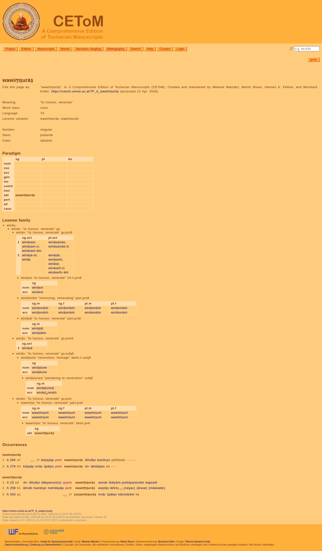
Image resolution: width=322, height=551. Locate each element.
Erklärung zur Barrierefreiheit (45, 544)
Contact (164, 49)
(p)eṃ (67, 482)
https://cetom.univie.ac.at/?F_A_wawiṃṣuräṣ (85, 91)
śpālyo (49, 466)
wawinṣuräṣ (73, 460)
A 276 (11, 466)
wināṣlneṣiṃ (47, 392)
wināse (53, 264)
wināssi (37, 287)
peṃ (58, 460)
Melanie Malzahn (91, 541)
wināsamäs (56, 242)
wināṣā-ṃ (29, 255)
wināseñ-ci (56, 268)
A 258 (11, 488)
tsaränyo (103, 460)
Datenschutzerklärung (16, 544)
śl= (87, 466)
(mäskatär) (157, 488)
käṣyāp (28, 466)
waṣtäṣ (103, 488)
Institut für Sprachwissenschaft (56, 541)
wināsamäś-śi (58, 246)
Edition (26, 49)
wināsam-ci (30, 246)
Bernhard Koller (166, 541)
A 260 (11, 460)
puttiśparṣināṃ (133, 482)
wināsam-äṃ (31, 250)
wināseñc (55, 259)
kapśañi (151, 482)
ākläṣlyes (98, 466)
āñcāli (27, 488)
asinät (102, 482)
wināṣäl (37, 328)
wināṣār (54, 255)
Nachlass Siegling (88, 49)
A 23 (10, 482)
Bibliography (115, 49)
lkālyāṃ (115, 482)
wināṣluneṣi (45, 388)
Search (136, 49)
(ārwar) (141, 488)
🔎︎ (291, 49)
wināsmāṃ (40, 308)
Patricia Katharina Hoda (197, 541)
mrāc (39, 466)
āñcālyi (90, 460)
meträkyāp (56, 488)
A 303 (11, 494)
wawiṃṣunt (40, 412)
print (313, 59)
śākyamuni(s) (51, 482)
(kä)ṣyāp (47, 460)
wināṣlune (39, 367)
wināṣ (26, 259)
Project (10, 49)
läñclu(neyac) (122, 488)
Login (180, 49)
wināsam (28, 242)
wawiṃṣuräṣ (85, 482)
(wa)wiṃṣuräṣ (85, 494)
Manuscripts (45, 49)
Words (65, 49)
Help (150, 49)
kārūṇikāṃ (126, 494)
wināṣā (27, 348)
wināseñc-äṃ (58, 272)
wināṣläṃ (39, 333)
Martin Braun (127, 541)
